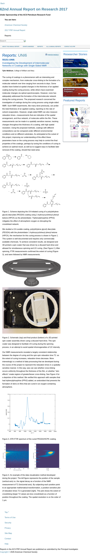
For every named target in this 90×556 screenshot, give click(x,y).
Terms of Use (10, 517)
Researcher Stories (75, 54)
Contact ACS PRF (69, 46)
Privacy (8, 528)
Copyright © (5, 552)
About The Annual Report (10, 46)
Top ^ (7, 512)
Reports (40, 46)
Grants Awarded (28, 46)
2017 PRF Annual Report (15, 30)
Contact (8, 539)
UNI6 (22, 55)
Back (2, 3)
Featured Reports (74, 100)
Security (8, 523)
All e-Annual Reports (53, 46)
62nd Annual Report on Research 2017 (33, 9)
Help (6, 544)
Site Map (8, 533)
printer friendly (52, 54)
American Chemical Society (16, 25)
